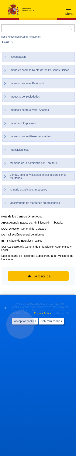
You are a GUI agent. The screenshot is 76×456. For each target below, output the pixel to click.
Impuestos (35, 36)
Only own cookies (51, 322)
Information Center (19, 36)
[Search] (38, 28)
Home (4, 36)
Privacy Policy (43, 314)
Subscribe (42, 276)
